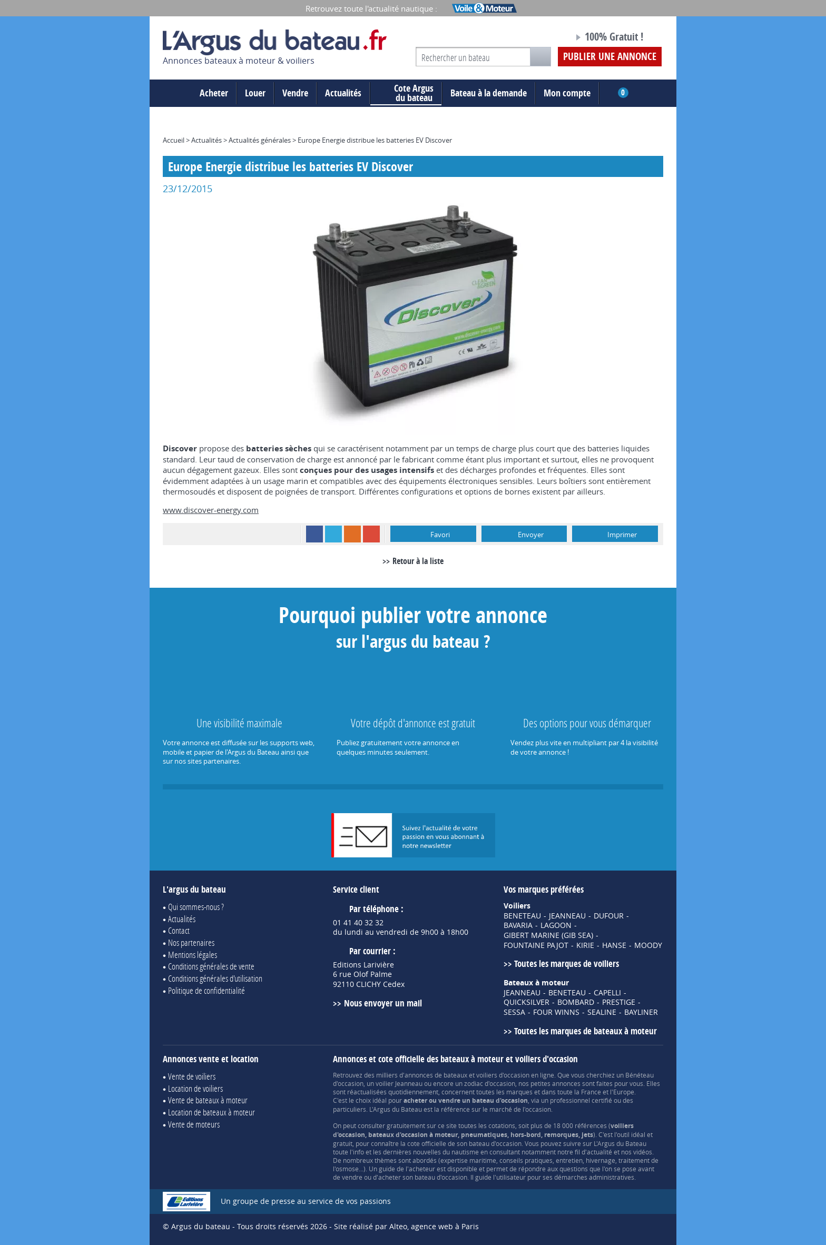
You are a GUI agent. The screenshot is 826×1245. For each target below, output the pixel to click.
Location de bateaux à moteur (211, 1112)
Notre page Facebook (545, 38)
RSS (352, 534)
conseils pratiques (526, 1160)
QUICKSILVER (526, 1002)
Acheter (214, 93)
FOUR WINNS (556, 1012)
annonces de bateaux (436, 1075)
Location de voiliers (195, 1088)
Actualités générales (260, 140)
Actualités (343, 93)
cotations (501, 1125)
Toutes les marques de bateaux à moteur (585, 1031)
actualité (599, 1152)
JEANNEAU (567, 916)
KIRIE (585, 945)
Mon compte (567, 93)
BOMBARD (575, 1002)
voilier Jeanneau (399, 1083)
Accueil (173, 140)
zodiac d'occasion (489, 1083)
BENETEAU (522, 916)
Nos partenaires (191, 942)
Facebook (314, 534)
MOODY (648, 945)
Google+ (371, 534)
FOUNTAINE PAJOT (536, 945)
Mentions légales (192, 954)
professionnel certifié (581, 1100)
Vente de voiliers (191, 1076)
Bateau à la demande (488, 93)
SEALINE (601, 1012)
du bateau (406, 93)
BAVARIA (518, 925)
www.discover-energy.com (211, 510)
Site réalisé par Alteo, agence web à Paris (406, 1226)
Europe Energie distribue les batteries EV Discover (375, 140)
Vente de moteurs (194, 1124)
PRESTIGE (618, 1002)
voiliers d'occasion (502, 1075)
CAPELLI (607, 992)
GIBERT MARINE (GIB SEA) (548, 935)
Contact (179, 930)
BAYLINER (641, 1012)
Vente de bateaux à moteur (208, 1100)
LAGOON (556, 925)
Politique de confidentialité (206, 990)
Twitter (333, 534)
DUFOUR (609, 916)
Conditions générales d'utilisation (215, 978)
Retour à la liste (418, 561)
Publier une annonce (609, 56)
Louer (255, 93)
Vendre (295, 93)
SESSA (514, 1012)
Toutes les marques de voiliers (566, 963)
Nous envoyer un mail (383, 1003)
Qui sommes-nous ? (196, 907)
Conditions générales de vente (211, 966)
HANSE (614, 945)
